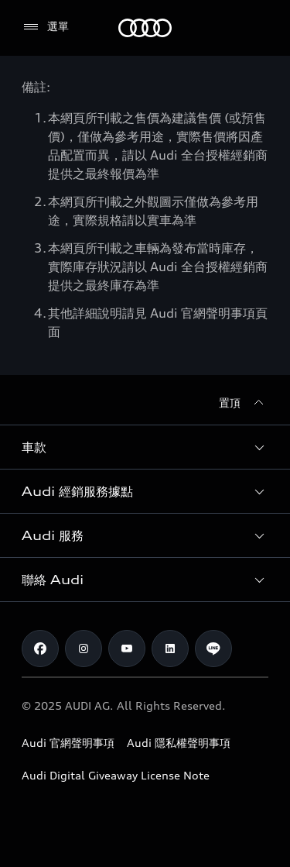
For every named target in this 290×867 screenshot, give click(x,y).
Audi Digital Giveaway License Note (116, 775)
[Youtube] (126, 648)
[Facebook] (40, 648)
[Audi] (145, 28)
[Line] (213, 648)
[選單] (45, 27)
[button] (145, 447)
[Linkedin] (170, 648)
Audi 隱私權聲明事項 (178, 742)
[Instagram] (83, 648)
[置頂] (243, 403)
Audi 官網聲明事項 (68, 742)
